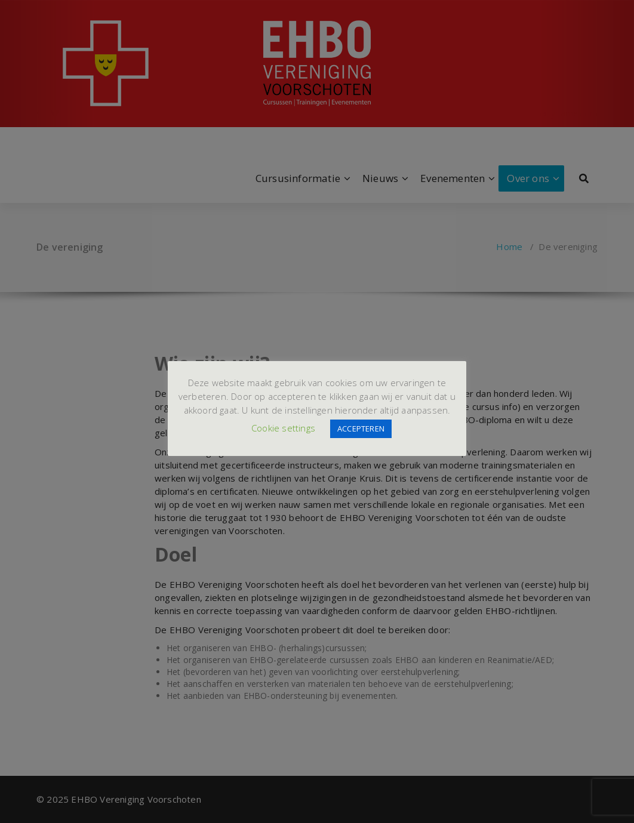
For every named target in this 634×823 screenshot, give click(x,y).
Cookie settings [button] (283, 428)
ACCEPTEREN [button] (360, 428)
